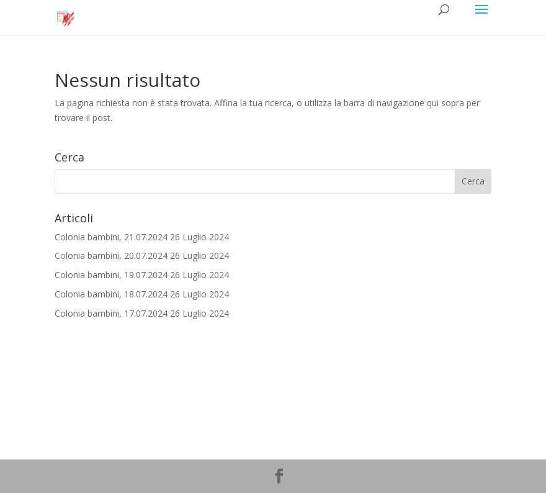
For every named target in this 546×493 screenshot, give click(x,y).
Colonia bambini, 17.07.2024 (111, 313)
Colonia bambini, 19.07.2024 (111, 275)
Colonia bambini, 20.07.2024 (111, 255)
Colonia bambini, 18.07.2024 (111, 294)
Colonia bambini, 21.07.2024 (111, 237)
